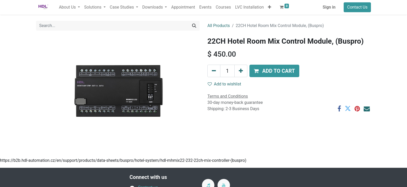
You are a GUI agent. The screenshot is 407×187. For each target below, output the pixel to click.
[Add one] (240, 71)
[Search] (194, 26)
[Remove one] (213, 71)
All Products (218, 25)
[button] (269, 7)
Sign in (329, 7)
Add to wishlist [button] (224, 84)
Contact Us (357, 7)
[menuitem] (183, 7)
